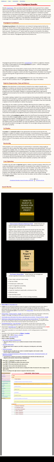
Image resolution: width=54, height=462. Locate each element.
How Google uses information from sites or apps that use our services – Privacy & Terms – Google (25, 317)
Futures (3, 391)
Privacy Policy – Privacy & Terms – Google (11, 313)
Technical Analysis (5, 396)
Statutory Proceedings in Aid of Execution (21, 398)
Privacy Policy (30, 310)
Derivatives (3, 388)
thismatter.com (12, 326)
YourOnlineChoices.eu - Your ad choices (11, 323)
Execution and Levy (40, 180)
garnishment (28, 63)
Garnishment (16, 392)
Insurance (3, 374)
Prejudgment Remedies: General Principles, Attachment (21, 180)
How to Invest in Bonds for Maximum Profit (21, 224)
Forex (3, 389)
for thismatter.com (9, 304)
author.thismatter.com (13, 336)
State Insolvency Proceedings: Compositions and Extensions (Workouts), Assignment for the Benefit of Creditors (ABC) (33, 401)
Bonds (3, 386)
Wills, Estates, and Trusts (6, 379)
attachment (10, 8)
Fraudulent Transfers (17, 395)
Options (3, 393)
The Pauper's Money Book (17, 274)
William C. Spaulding (25, 333)
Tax (2, 378)
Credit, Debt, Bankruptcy (6, 373)
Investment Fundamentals (6, 381)
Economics (3, 398)
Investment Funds (5, 383)
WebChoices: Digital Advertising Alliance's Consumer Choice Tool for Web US (20, 319)
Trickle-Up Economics (7, 349)
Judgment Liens (16, 389)
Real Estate (3, 376)
